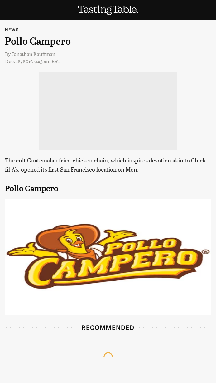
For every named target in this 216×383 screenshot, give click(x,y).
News (12, 29)
